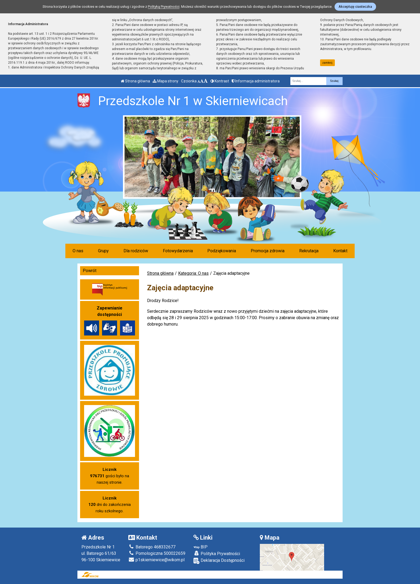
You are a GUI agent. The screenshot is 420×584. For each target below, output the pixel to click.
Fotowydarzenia (178, 250)
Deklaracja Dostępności (219, 561)
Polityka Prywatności (216, 553)
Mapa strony (165, 81)
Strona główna (135, 81)
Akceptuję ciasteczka (355, 7)
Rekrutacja (308, 250)
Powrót (89, 270)
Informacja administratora (256, 81)
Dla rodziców (135, 250)
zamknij (327, 62)
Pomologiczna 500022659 (156, 553)
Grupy (103, 250)
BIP (200, 546)
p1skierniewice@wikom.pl (156, 559)
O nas (78, 250)
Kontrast (220, 81)
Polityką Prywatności (163, 7)
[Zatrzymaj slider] (212, 192)
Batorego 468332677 (151, 546)
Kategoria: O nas (193, 273)
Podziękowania (221, 250)
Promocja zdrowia (267, 250)
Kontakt (340, 250)
